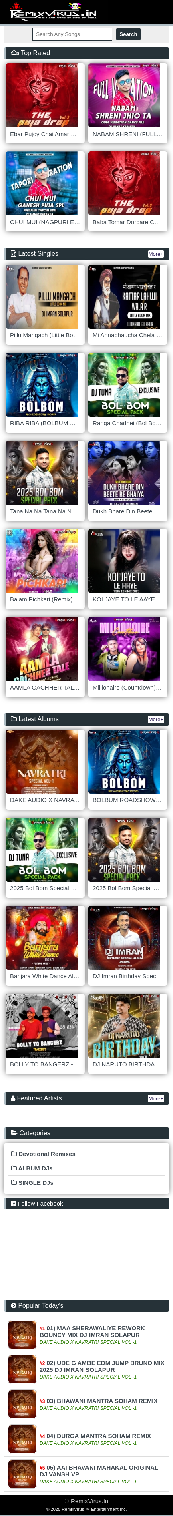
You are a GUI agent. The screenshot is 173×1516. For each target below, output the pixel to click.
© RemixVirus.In (86, 1501)
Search (128, 34)
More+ (156, 254)
